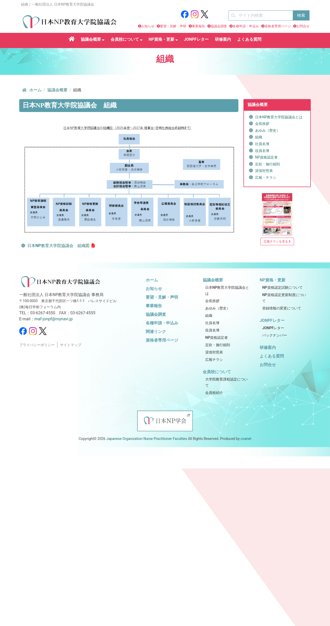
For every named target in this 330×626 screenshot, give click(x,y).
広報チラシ (214, 359)
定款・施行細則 (267, 164)
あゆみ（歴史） (267, 130)
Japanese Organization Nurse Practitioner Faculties (146, 439)
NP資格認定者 (266, 157)
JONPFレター (196, 39)
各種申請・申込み (246, 26)
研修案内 (223, 39)
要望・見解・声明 (173, 26)
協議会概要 (93, 39)
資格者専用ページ (277, 26)
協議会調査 (219, 26)
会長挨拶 (262, 124)
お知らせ (147, 26)
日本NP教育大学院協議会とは (278, 117)
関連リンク (156, 331)
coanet (246, 439)
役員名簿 (262, 151)
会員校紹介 (214, 393)
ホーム (31, 90)
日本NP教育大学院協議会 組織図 (58, 245)
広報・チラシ (265, 177)
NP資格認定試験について (282, 287)
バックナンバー (274, 335)
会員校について (126, 39)
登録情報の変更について (281, 308)
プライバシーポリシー (37, 345)
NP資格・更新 (163, 39)
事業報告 (198, 26)
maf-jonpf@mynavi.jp (53, 319)
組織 (258, 137)
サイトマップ (70, 345)
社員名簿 (262, 144)
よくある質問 (249, 39)
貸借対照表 (264, 171)
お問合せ (303, 26)
